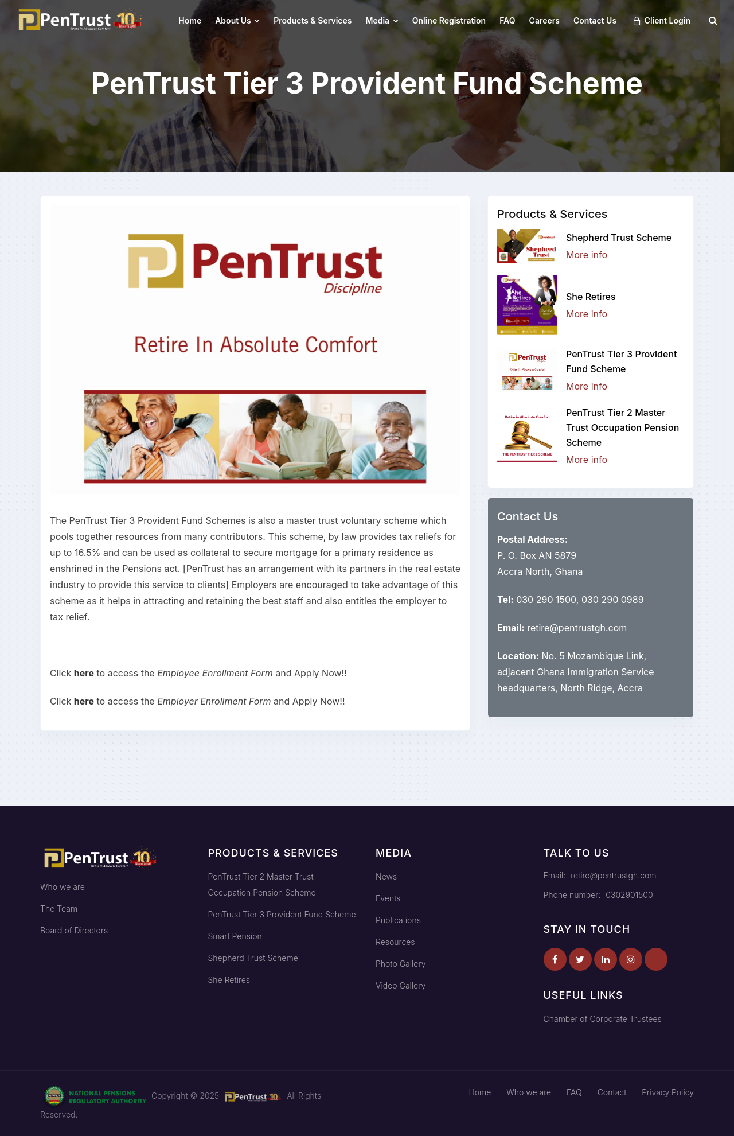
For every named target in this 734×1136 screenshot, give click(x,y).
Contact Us (594, 20)
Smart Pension (235, 936)
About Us (237, 20)
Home (189, 20)
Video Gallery (400, 985)
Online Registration (449, 20)
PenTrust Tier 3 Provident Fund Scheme (282, 914)
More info (586, 254)
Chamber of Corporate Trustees (603, 1019)
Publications (398, 920)
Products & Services (313, 20)
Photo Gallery (400, 963)
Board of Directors (74, 930)
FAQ (507, 20)
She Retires (591, 296)
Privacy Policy (668, 1092)
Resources (395, 942)
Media (382, 20)
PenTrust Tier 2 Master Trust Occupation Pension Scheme (622, 427)
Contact (612, 1092)
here (84, 673)
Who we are (62, 887)
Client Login (661, 20)
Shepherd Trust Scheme (618, 237)
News (386, 876)
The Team (58, 908)
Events (388, 898)
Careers (544, 20)
